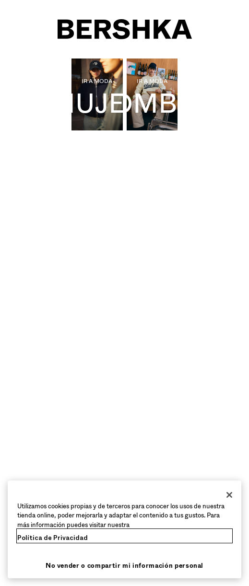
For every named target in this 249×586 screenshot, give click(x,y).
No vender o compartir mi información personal (124, 565)
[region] (124, 530)
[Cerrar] (229, 494)
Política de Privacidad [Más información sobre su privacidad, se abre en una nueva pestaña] (52, 537)
